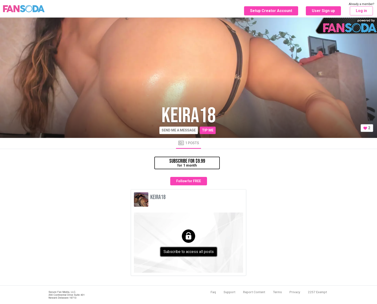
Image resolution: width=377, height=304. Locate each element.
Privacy (294, 292)
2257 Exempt (317, 292)
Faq (213, 292)
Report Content (254, 292)
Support (229, 292)
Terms (277, 292)
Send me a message (179, 130)
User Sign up (323, 10)
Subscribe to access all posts (188, 251)
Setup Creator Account (271, 10)
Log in (361, 10)
